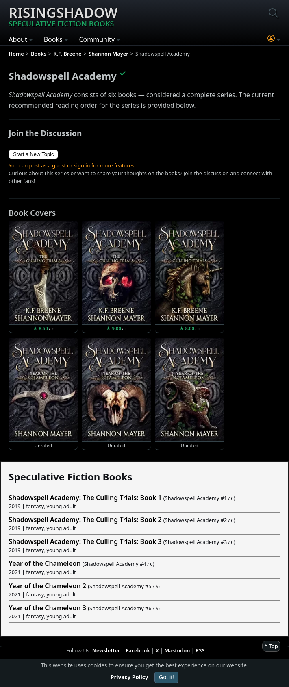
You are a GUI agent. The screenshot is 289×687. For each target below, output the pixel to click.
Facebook (138, 650)
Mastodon (177, 650)
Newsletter (106, 650)
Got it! (166, 677)
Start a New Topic (33, 154)
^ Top (271, 646)
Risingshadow (63, 15)
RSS (200, 650)
